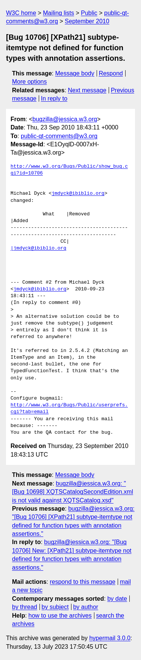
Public (89, 13)
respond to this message (82, 582)
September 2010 (87, 21)
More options (29, 81)
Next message (87, 90)
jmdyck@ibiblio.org (78, 193)
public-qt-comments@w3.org (59, 136)
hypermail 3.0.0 (109, 638)
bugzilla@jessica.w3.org (64, 119)
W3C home (21, 13)
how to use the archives (60, 615)
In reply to (54, 98)
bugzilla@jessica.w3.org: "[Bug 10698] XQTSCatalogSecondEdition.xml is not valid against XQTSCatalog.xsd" (72, 492)
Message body (74, 73)
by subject (55, 607)
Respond (111, 73)
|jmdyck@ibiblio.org (38, 248)
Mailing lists (58, 13)
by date (117, 598)
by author (85, 607)
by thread (24, 607)
